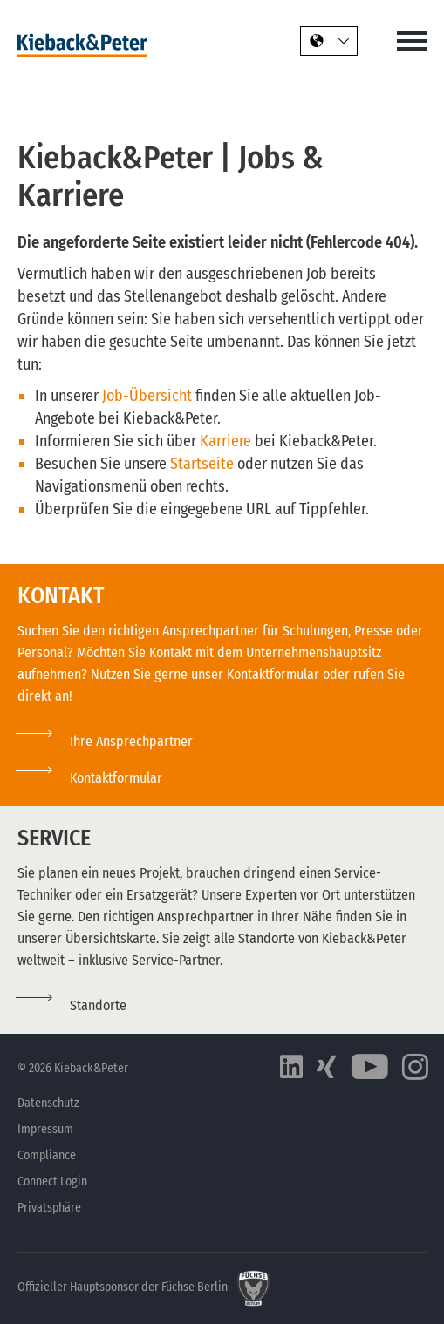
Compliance (46, 1155)
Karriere (227, 441)
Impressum (45, 1129)
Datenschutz (48, 1103)
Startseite (203, 463)
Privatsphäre (49, 1207)
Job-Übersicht (147, 395)
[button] (89, 778)
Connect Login (52, 1181)
